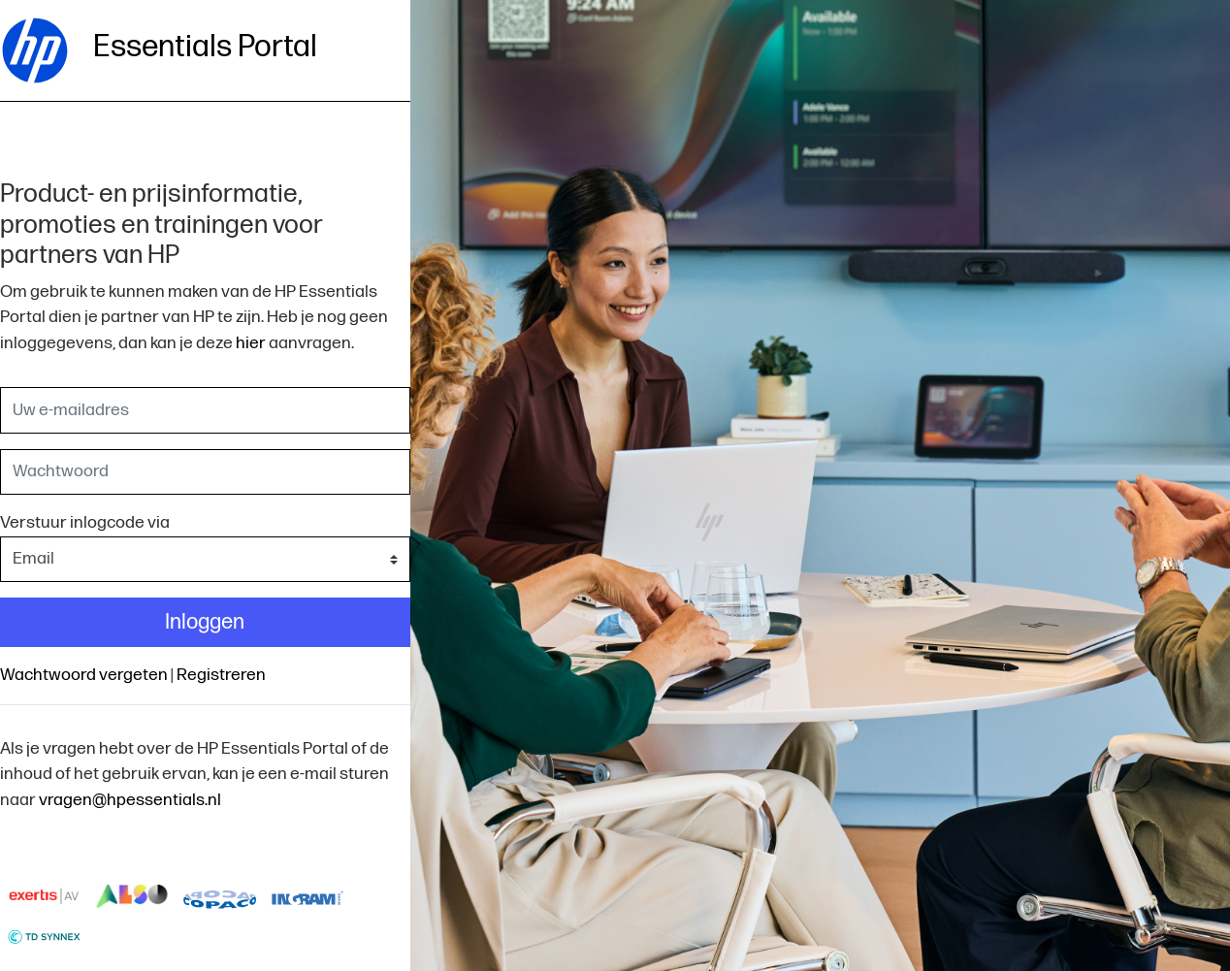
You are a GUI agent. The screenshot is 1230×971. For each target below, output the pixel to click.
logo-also (132, 896)
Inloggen (204, 622)
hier (251, 343)
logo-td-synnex (44, 935)
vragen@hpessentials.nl (130, 800)
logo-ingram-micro (308, 896)
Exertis (44, 896)
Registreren (221, 674)
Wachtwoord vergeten (84, 674)
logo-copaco (219, 896)
